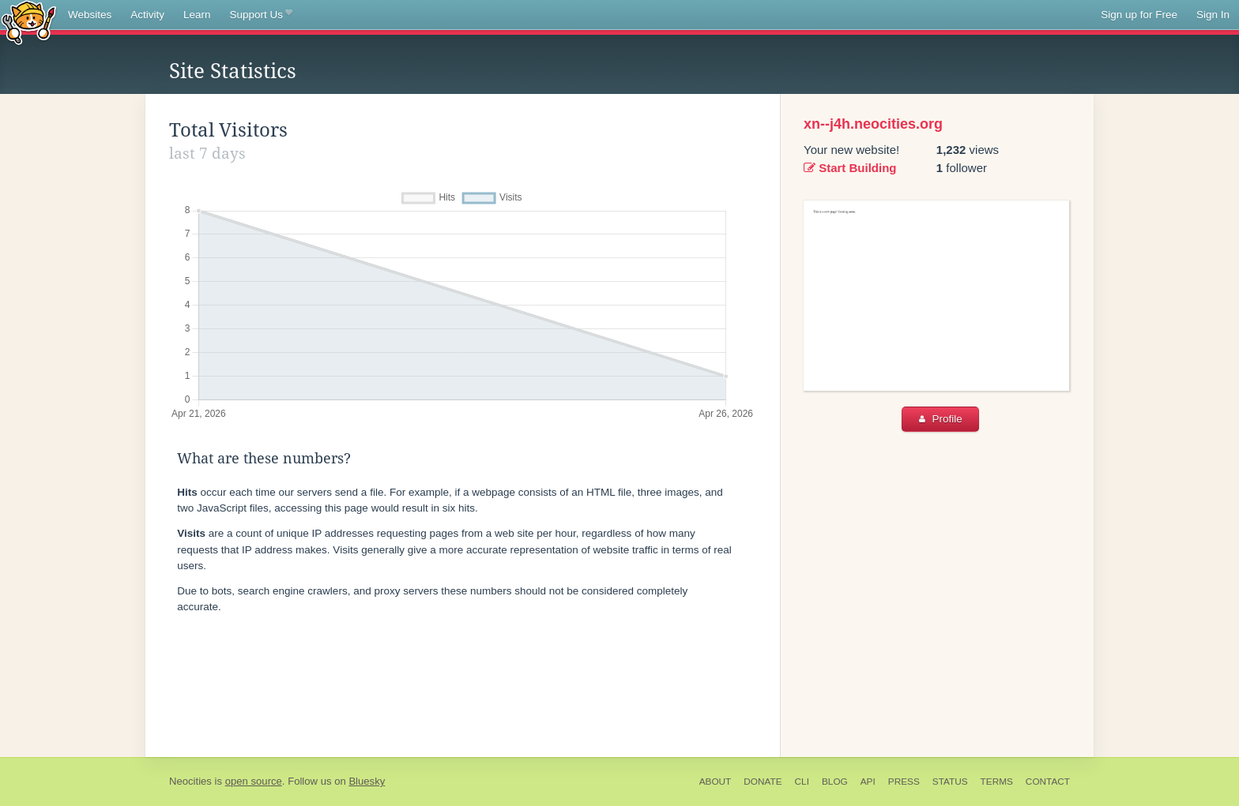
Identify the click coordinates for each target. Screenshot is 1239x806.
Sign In (1213, 15)
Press (904, 781)
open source (253, 781)
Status (950, 781)
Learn (197, 15)
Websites (89, 15)
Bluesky (366, 781)
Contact (1048, 781)
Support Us (261, 15)
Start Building (850, 167)
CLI (802, 781)
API (868, 781)
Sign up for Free (1139, 15)
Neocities (190, 781)
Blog (835, 781)
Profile (940, 419)
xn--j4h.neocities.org (873, 124)
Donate (762, 781)
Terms (997, 781)
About (715, 781)
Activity (147, 15)
